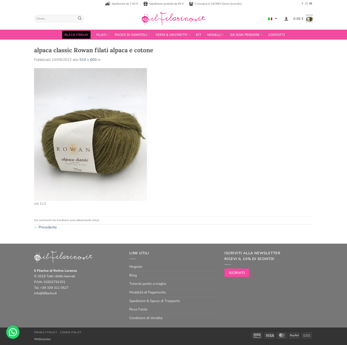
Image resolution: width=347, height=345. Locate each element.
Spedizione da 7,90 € (121, 3)
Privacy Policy (45, 332)
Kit (198, 35)
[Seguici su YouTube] (310, 3)
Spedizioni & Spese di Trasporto (154, 301)
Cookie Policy (70, 332)
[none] (272, 18)
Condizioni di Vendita (145, 318)
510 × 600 (88, 59)
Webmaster (42, 339)
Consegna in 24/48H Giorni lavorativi (215, 4)
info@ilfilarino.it (45, 293)
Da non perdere (246, 35)
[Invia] (79, 18)
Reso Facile (138, 309)
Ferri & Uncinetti (173, 35)
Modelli (215, 35)
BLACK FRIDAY (76, 35)
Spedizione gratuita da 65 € (163, 3)
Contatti (276, 35)
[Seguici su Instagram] (306, 3)
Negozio (135, 266)
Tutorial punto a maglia (147, 283)
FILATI (102, 35)
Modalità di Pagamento (147, 292)
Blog (133, 275)
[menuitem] (272, 18)
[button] (286, 18)
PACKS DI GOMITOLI (132, 35)
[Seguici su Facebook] (302, 3)
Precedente (45, 227)
